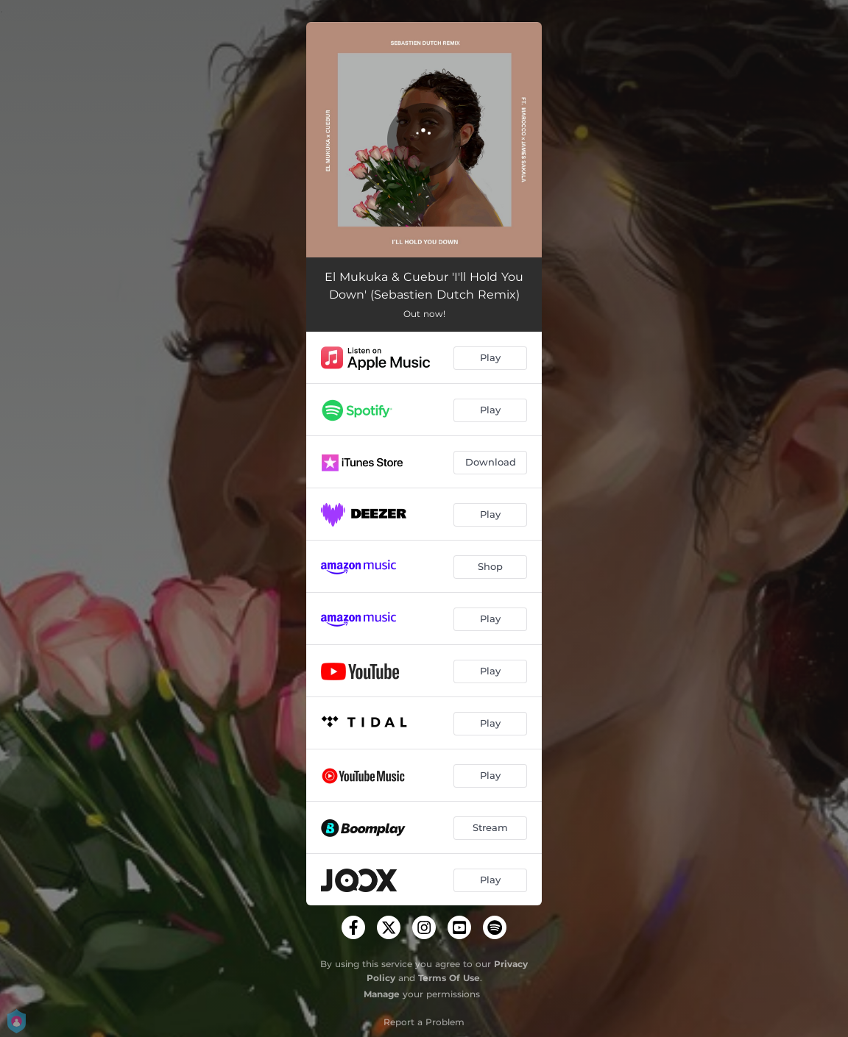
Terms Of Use (449, 977)
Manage (382, 993)
